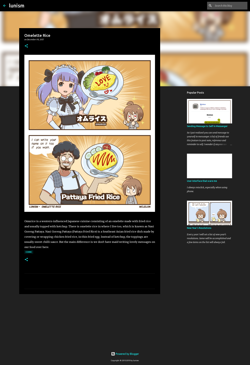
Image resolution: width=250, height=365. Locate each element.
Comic (29, 252)
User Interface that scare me (202, 181)
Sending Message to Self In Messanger (207, 126)
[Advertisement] (89, 321)
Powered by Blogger (125, 353)
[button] (26, 46)
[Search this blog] (230, 6)
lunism (16, 5)
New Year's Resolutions (199, 228)
